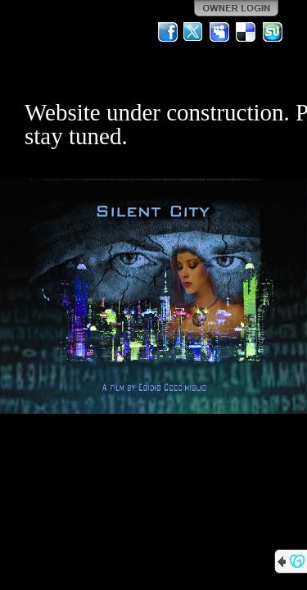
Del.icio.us (246, 31)
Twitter (194, 31)
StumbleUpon (272, 31)
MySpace (220, 31)
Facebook (167, 31)
